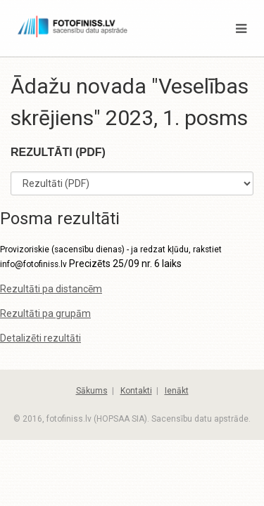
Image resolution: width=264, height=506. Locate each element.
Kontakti (136, 391)
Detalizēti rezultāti (40, 338)
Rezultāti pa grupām (45, 313)
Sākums (92, 391)
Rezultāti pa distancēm (51, 288)
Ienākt (177, 391)
